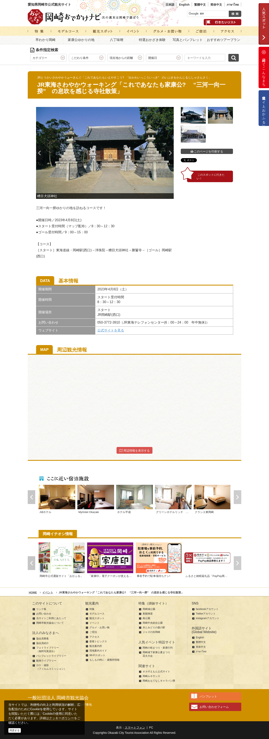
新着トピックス (98, 641)
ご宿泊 (93, 632)
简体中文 (216, 4)
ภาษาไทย (233, 4)
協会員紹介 (42, 643)
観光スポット (96, 618)
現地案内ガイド (98, 650)
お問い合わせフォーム (214, 707)
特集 (91, 609)
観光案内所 (95, 646)
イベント (94, 622)
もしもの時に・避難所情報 (104, 659)
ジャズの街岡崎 (151, 632)
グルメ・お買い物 (99, 627)
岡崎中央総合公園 (153, 622)
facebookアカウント (207, 609)
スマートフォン (135, 727)
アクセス (94, 636)
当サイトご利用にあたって (51, 618)
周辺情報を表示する (134, 450)
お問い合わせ (43, 613)
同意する (15, 730)
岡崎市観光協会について (50, 622)
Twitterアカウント (206, 613)
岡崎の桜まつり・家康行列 (158, 647)
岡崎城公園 (149, 609)
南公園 (146, 618)
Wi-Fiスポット (97, 655)
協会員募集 (42, 638)
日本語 (170, 4)
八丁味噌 (116, 40)
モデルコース (96, 613)
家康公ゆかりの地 (81, 40)
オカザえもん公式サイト (156, 671)
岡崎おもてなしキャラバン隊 (159, 680)
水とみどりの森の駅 (154, 627)
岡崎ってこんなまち (264, 67)
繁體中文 (200, 4)
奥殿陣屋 (148, 613)
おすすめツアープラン (223, 40)
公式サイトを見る (110, 330)
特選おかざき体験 (152, 40)
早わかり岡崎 (45, 40)
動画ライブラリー (46, 660)
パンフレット (208, 696)
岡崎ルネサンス (151, 676)
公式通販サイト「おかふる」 (264, 108)
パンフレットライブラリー (51, 655)
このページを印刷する (207, 151)
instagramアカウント (207, 618)
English (184, 4)
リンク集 (41, 609)
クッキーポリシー (61, 718)
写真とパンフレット (188, 40)
